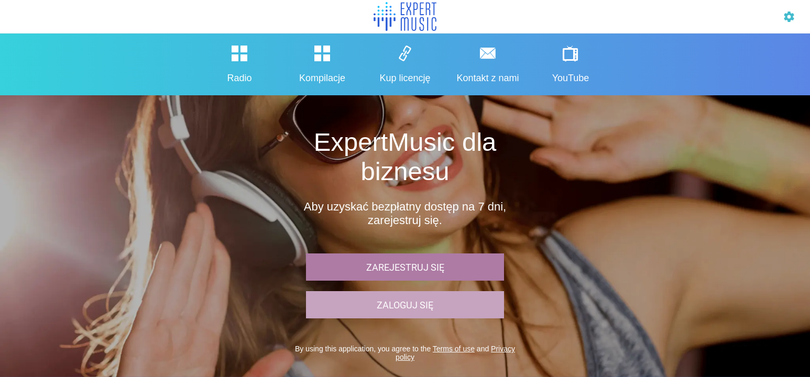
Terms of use (454, 349)
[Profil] (789, 16)
